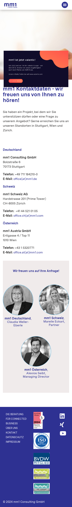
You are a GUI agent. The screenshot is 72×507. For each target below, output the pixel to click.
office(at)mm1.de (25, 179)
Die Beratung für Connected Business (10, 5)
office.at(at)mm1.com (28, 252)
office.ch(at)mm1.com (28, 215)
